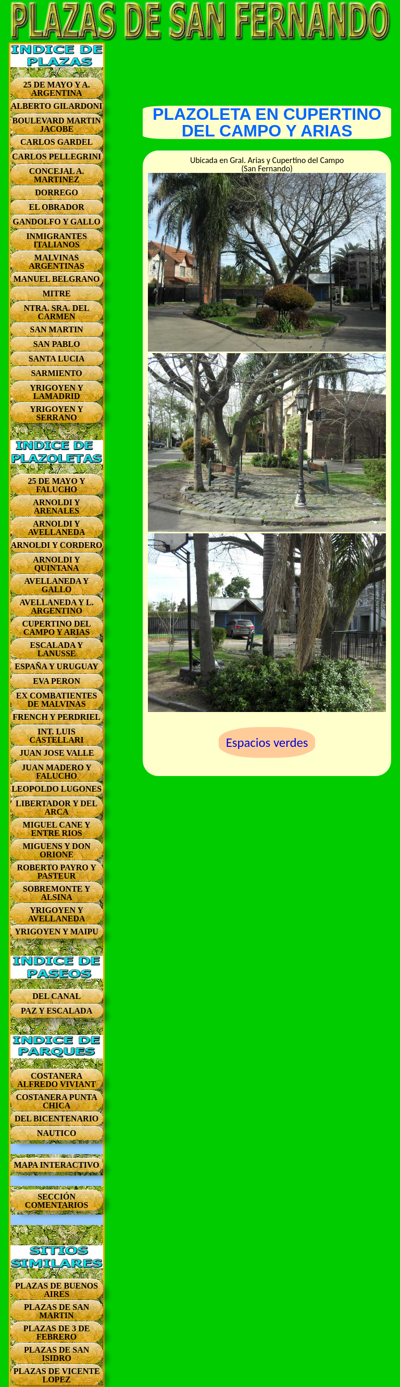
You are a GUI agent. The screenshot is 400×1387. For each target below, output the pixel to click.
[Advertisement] (267, 69)
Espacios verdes (267, 742)
